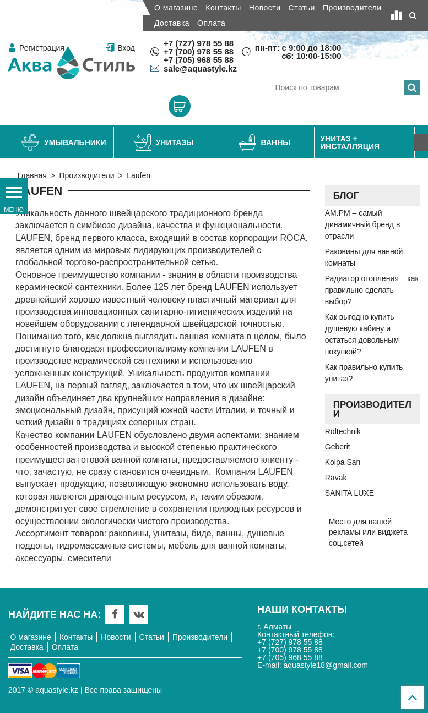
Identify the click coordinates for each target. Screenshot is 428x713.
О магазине (176, 7)
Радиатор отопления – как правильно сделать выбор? (372, 290)
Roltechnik (343, 431)
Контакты (223, 7)
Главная (32, 175)
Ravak (336, 477)
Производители (352, 7)
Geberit (337, 446)
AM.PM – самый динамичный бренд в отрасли (362, 224)
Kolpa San (343, 462)
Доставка (171, 23)
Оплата (211, 23)
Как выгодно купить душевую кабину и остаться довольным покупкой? (362, 334)
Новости (265, 7)
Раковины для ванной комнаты (364, 257)
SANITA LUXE (349, 493)
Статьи (302, 7)
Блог (346, 195)
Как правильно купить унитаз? (364, 373)
